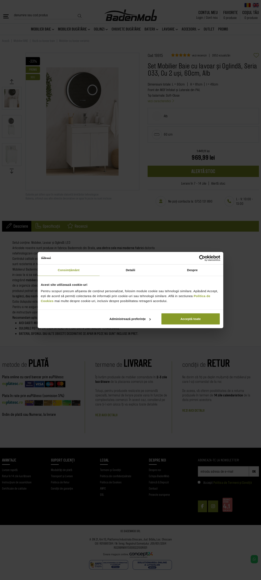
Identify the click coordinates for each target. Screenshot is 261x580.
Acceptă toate (190, 319)
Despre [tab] (192, 270)
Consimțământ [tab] (68, 270)
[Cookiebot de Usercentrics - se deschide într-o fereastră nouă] (202, 258)
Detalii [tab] (130, 270)
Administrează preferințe (130, 319)
